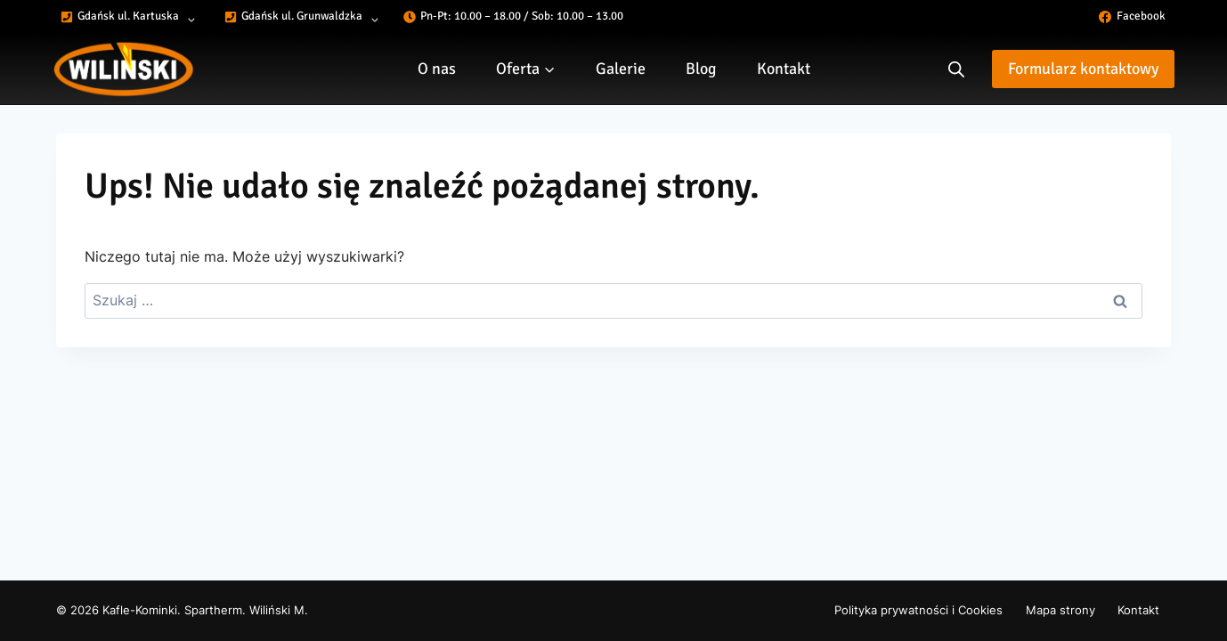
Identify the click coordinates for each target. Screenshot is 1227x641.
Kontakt (783, 68)
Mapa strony (1060, 610)
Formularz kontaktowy (1083, 68)
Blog (701, 68)
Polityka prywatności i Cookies (918, 610)
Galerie (621, 68)
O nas (437, 68)
